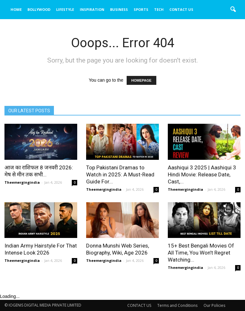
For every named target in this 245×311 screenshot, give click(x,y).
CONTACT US (181, 9)
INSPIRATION (92, 9)
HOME (16, 9)
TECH (159, 9)
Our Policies (214, 305)
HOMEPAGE (141, 80)
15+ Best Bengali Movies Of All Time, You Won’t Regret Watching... (201, 252)
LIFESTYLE (65, 9)
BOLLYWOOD (38, 9)
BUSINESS (119, 9)
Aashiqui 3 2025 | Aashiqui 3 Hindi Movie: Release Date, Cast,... (202, 174)
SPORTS (141, 9)
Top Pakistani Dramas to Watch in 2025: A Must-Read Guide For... (120, 174)
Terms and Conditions (177, 305)
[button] (233, 9)
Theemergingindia (22, 182)
